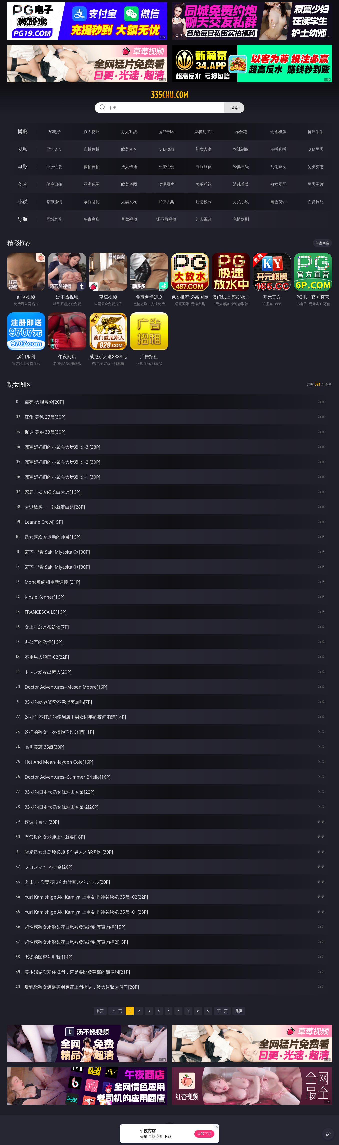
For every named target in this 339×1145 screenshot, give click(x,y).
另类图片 (316, 184)
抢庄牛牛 (316, 131)
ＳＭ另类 (316, 149)
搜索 (234, 107)
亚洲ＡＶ (54, 149)
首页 (100, 1010)
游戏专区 (166, 131)
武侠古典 (166, 201)
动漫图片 (166, 184)
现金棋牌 (278, 131)
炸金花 (241, 131)
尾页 (238, 1010)
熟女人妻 (204, 149)
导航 (23, 219)
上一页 (116, 1010)
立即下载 (204, 1134)
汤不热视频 (166, 219)
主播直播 (278, 149)
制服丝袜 (204, 167)
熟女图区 (278, 184)
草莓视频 (129, 219)
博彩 (23, 131)
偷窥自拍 (54, 184)
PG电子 (54, 131)
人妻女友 (129, 201)
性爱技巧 (316, 201)
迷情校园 (204, 201)
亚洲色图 (92, 184)
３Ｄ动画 (166, 149)
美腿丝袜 (204, 184)
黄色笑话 (278, 201)
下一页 (222, 1010)
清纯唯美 (241, 184)
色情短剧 (241, 219)
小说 (23, 201)
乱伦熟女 (278, 167)
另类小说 (241, 201)
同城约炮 (54, 219)
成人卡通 (129, 167)
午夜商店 (92, 219)
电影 (23, 166)
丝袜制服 (241, 149)
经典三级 (241, 167)
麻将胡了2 (203, 131)
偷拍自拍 (92, 167)
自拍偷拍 (92, 149)
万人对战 (129, 131)
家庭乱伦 (92, 201)
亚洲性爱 (54, 167)
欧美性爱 (166, 167)
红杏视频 (204, 219)
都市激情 (54, 201)
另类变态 (316, 167)
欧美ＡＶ (129, 149)
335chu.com (169, 95)
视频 (23, 149)
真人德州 (92, 131)
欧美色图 (129, 184)
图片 (23, 184)
